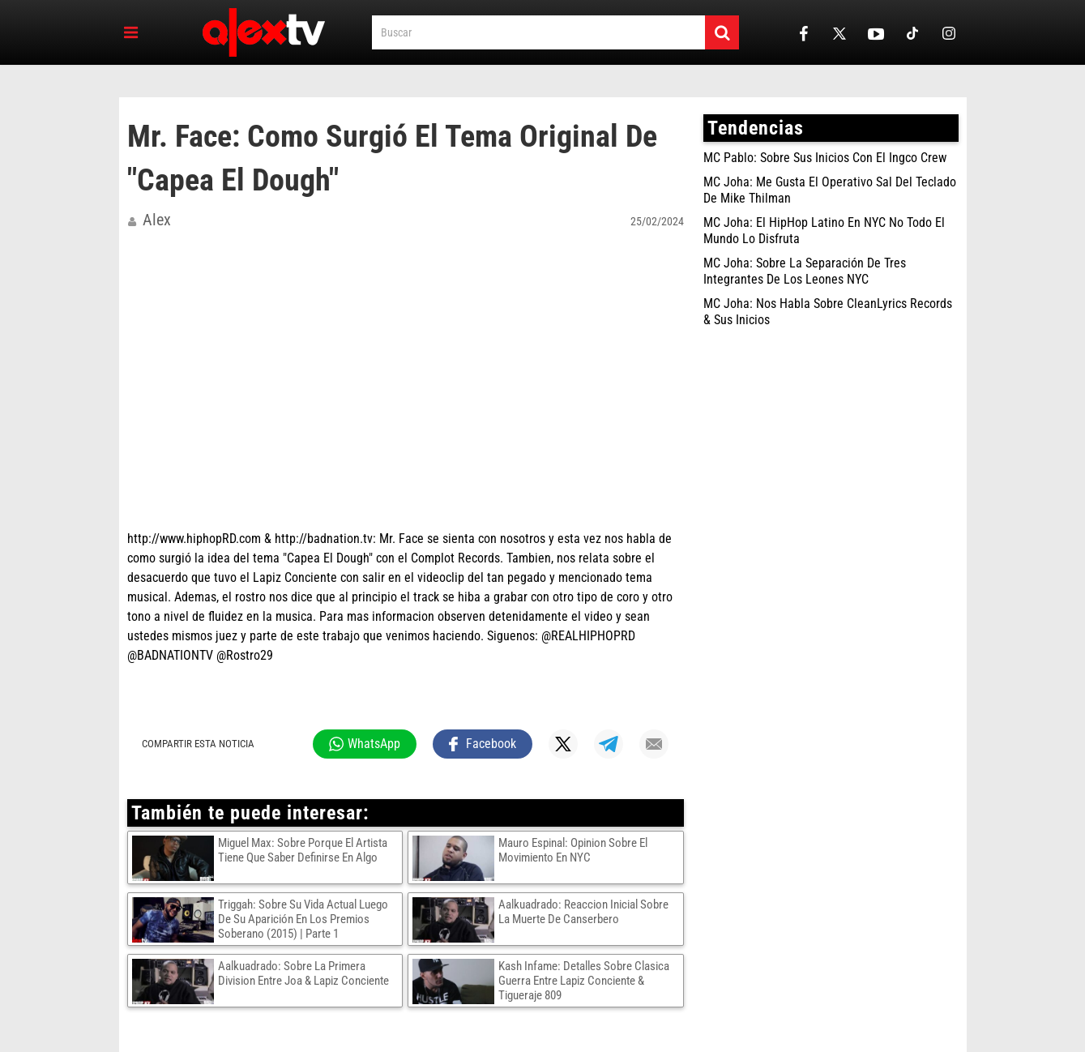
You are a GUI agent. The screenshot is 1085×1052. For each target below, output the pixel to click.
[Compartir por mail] (654, 744)
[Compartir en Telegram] (608, 744)
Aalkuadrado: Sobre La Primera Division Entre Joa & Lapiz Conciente (303, 973)
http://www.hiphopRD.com (194, 538)
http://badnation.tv (324, 538)
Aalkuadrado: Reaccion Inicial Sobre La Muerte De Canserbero (583, 911)
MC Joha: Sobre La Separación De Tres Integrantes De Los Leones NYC (804, 271)
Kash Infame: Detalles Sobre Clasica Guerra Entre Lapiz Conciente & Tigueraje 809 (583, 981)
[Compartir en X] (563, 744)
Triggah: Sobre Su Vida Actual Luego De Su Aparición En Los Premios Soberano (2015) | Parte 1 (303, 919)
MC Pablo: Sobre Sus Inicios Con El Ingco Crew (824, 157)
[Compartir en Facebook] (482, 744)
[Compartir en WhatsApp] (364, 744)
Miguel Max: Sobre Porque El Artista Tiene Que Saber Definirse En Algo (302, 850)
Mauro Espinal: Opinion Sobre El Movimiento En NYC (572, 850)
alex (157, 219)
